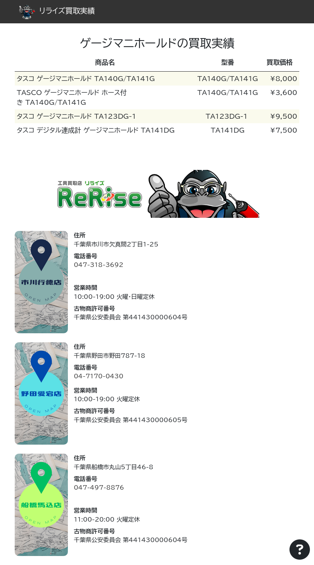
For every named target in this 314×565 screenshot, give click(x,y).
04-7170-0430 (98, 376)
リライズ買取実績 (57, 10)
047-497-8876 (99, 487)
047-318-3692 (98, 265)
